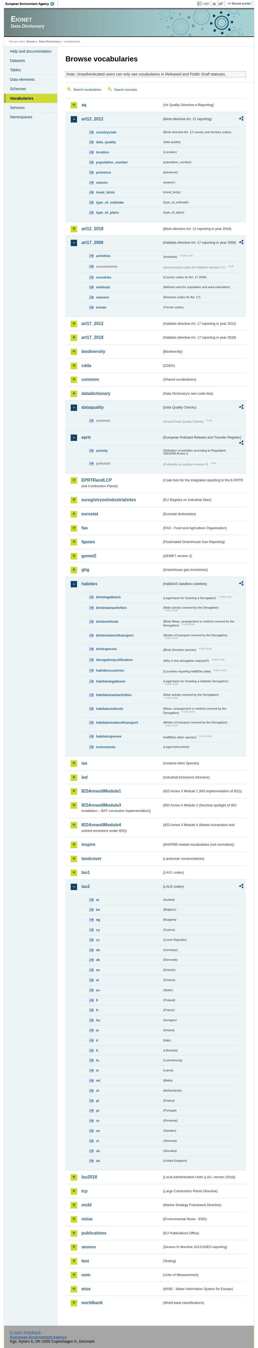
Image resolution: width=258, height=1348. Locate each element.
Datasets (17, 60)
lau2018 (89, 1177)
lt (97, 1050)
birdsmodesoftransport (114, 635)
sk (98, 1151)
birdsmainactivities (111, 608)
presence (103, 172)
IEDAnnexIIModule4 (101, 825)
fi (97, 1000)
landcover (91, 858)
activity (102, 451)
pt (97, 1111)
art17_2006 (92, 242)
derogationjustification (114, 660)
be (98, 910)
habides (89, 584)
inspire (88, 844)
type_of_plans (107, 212)
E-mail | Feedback (25, 1332)
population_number (112, 162)
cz (98, 940)
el (97, 980)
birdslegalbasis (108, 597)
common (90, 379)
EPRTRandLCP (96, 480)
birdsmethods (107, 622)
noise (86, 1219)
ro (97, 1121)
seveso (88, 1247)
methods (103, 287)
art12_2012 (92, 119)
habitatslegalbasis (110, 681)
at (97, 900)
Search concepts (125, 89)
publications (93, 1233)
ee (98, 970)
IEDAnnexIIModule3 (101, 805)
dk (98, 960)
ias (84, 763)
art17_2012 (92, 323)
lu (97, 1060)
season (102, 182)
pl (97, 1101)
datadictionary (95, 393)
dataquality (92, 407)
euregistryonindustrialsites (108, 500)
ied (84, 777)
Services (17, 108)
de (98, 950)
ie (97, 1030)
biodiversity (93, 351)
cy (98, 930)
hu (98, 1020)
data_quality (106, 142)
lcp (84, 1191)
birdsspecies (106, 649)
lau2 (85, 886)
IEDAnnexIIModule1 (101, 791)
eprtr (86, 437)
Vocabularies (21, 98)
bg (98, 920)
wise (86, 1289)
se (98, 1131)
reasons (102, 297)
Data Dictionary (49, 41)
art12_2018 (92, 228)
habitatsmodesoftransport (117, 722)
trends (101, 307)
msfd (86, 1205)
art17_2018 (92, 337)
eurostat (89, 514)
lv (97, 1070)
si (97, 1141)
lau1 (85, 872)
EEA (32, 3)
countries (103, 277)
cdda (86, 365)
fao (84, 528)
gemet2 (88, 556)
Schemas (18, 89)
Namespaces (21, 117)
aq (83, 105)
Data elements (22, 79)
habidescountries (110, 670)
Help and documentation (30, 51)
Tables (15, 70)
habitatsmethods (109, 709)
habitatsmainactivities (114, 695)
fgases (88, 542)
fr (97, 1010)
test (85, 1261)
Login (205, 3)
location (102, 152)
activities (103, 256)
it (97, 1040)
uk (98, 1161)
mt (98, 1080)
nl (97, 1091)
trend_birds (105, 192)
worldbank (92, 1302)
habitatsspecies (108, 736)
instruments (105, 747)
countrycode (106, 132)
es (98, 990)
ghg (85, 569)
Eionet (31, 41)
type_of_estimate (110, 202)
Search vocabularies (87, 89)
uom (85, 1275)
